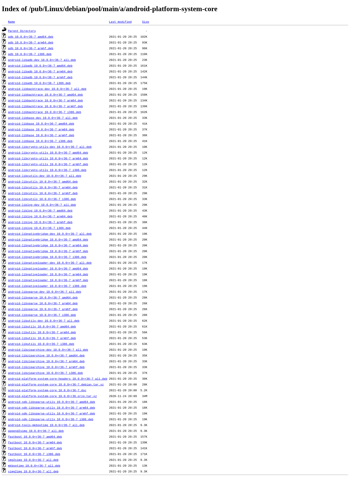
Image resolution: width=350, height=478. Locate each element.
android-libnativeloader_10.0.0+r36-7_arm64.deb (48, 274)
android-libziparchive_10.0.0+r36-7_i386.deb (45, 373)
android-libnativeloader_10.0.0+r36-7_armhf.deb (48, 280)
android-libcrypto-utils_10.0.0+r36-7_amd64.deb (48, 152)
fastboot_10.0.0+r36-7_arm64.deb (35, 442)
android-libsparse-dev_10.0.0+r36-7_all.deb (44, 292)
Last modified (120, 22)
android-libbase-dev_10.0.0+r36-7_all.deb (43, 118)
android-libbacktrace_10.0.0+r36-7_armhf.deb (45, 106)
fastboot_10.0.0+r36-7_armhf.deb (35, 448)
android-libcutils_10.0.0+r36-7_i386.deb (42, 199)
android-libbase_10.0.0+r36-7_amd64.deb (41, 124)
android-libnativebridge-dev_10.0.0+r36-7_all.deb (50, 234)
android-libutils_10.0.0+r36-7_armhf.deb (42, 338)
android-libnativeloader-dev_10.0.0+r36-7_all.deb (50, 263)
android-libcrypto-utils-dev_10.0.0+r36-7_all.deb (50, 147)
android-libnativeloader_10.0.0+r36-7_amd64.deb (48, 268)
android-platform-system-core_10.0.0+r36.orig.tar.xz (52, 396)
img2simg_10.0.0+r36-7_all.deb (33, 460)
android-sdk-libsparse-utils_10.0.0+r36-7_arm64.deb (51, 408)
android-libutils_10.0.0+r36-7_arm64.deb (42, 332)
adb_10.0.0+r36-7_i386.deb (30, 54)
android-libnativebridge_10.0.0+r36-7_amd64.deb (48, 239)
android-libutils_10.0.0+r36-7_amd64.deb (42, 326)
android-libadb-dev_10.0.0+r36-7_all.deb (42, 60)
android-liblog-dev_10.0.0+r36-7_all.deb (42, 205)
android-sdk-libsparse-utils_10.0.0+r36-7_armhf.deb (51, 413)
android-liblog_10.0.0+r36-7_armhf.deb (40, 222)
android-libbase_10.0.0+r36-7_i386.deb (40, 141)
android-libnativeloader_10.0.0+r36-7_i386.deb (47, 286)
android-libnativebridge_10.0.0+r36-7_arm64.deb (48, 245)
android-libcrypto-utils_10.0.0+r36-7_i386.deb (47, 170)
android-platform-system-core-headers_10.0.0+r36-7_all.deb (57, 379)
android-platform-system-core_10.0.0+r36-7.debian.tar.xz (56, 384)
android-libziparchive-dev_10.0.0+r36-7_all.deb (48, 350)
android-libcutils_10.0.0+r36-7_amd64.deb (43, 181)
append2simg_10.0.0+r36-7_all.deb (36, 431)
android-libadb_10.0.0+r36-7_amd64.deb (40, 66)
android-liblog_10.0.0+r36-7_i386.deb (39, 228)
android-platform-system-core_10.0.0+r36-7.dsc (47, 390)
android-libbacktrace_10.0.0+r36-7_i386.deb (44, 112)
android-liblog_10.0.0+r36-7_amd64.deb (40, 210)
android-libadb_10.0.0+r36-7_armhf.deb (40, 77)
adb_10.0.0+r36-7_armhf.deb (30, 48)
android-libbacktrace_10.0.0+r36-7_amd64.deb (45, 95)
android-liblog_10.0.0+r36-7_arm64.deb (40, 216)
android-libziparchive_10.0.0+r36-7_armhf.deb (46, 367)
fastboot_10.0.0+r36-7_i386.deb (34, 454)
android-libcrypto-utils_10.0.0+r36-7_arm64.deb (48, 158)
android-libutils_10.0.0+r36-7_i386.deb (41, 344)
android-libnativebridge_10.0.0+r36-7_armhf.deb (48, 251)
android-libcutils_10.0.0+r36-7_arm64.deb (43, 187)
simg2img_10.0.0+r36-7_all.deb (33, 471)
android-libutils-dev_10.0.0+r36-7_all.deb (43, 321)
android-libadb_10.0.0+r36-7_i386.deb (39, 83)
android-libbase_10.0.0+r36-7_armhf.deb (41, 135)
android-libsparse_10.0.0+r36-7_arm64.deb (43, 303)
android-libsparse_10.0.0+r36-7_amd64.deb (43, 297)
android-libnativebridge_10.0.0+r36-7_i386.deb (47, 257)
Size (145, 22)
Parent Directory (22, 31)
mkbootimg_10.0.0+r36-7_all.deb (34, 466)
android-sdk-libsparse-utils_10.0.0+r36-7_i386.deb (50, 419)
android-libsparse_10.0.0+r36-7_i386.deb (42, 315)
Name (11, 22)
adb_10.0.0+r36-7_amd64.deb (30, 37)
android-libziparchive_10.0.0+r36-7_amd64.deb (46, 355)
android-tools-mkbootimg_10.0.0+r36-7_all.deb (46, 425)
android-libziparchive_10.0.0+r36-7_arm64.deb (46, 361)
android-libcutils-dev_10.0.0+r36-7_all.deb (44, 176)
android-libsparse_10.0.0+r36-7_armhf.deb (43, 309)
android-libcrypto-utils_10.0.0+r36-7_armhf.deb (48, 164)
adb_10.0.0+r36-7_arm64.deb (30, 42)
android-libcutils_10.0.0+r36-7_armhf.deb (43, 193)
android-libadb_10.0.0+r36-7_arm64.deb (40, 71)
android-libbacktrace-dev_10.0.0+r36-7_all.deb (47, 89)
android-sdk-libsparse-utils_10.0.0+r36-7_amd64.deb (51, 402)
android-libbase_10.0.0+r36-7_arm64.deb (41, 129)
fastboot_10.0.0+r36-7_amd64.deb (35, 437)
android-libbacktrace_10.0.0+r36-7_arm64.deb (45, 100)
